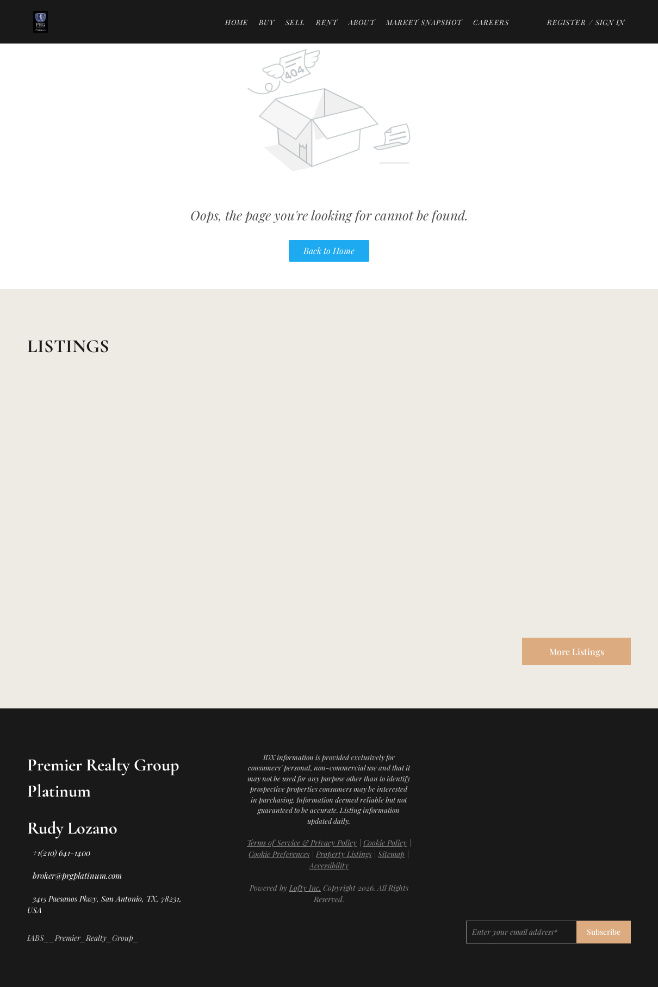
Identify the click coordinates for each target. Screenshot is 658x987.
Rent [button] (327, 22)
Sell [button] (295, 22)
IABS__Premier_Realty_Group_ (83, 938)
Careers (491, 22)
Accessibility (329, 865)
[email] (521, 932)
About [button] (362, 22)
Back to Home (329, 250)
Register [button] (566, 22)
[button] (40, 22)
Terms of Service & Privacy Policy (302, 842)
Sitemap (391, 854)
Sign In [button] (610, 22)
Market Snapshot (424, 22)
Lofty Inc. (305, 888)
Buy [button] (267, 22)
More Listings (576, 651)
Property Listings (343, 854)
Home (236, 22)
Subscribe (603, 932)
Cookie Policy (385, 842)
